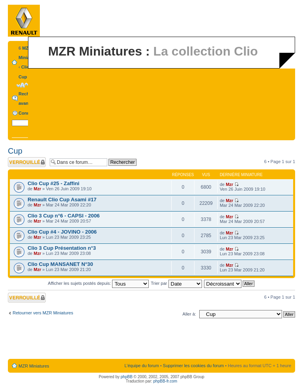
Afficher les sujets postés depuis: (98, 283)
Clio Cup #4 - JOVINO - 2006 (62, 232)
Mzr (37, 188)
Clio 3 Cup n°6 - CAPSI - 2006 (64, 216)
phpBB (127, 377)
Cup (23, 76)
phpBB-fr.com (165, 381)
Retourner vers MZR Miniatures (43, 312)
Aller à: (189, 314)
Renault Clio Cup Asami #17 (62, 199)
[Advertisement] (151, 340)
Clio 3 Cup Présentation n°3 (62, 248)
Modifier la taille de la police (22, 85)
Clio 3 (27, 67)
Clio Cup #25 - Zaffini (53, 183)
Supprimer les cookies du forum (193, 365)
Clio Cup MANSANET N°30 (60, 264)
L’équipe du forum (141, 365)
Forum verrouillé (27, 162)
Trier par (176, 283)
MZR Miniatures (34, 366)
